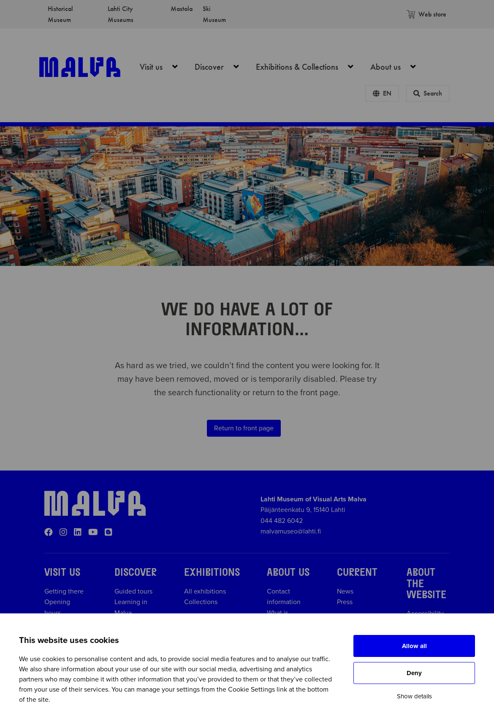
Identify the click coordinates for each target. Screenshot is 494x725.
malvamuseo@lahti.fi (291, 531)
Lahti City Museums (120, 14)
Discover (221, 67)
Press (345, 602)
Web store (426, 14)
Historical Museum (60, 14)
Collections (200, 602)
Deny (414, 673)
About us (397, 67)
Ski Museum (214, 14)
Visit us (163, 67)
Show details (414, 696)
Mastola (182, 8)
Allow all (414, 646)
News (345, 591)
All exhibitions (205, 591)
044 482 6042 (282, 521)
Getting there (64, 591)
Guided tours (133, 591)
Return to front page (244, 428)
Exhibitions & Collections (309, 67)
